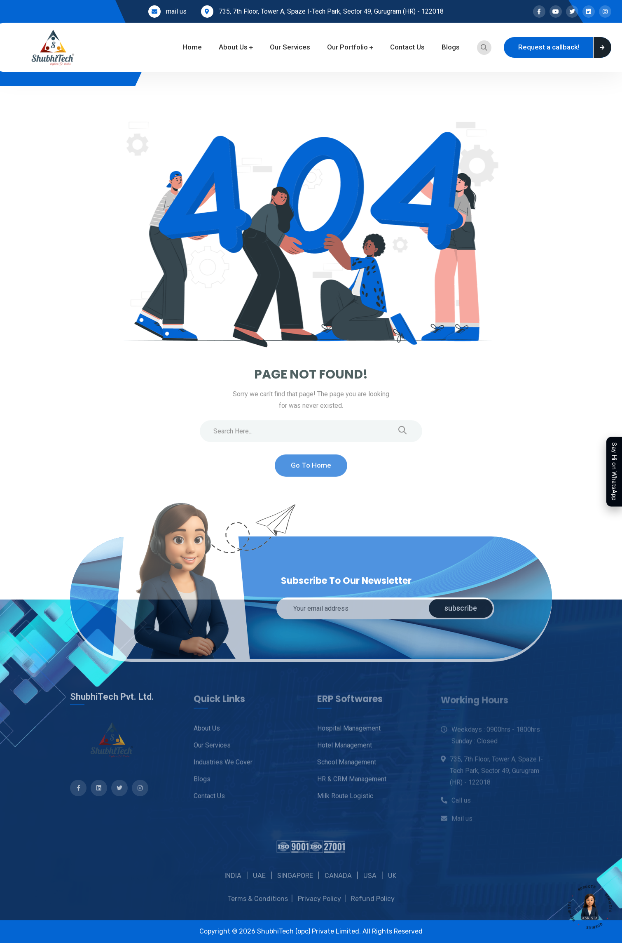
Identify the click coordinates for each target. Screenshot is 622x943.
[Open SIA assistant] (590, 907)
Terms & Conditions (258, 907)
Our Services (290, 47)
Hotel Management (344, 749)
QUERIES (597, 924)
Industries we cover (223, 765)
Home (192, 47)
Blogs (451, 47)
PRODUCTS (583, 882)
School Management (346, 765)
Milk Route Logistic (345, 799)
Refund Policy (373, 907)
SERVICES (606, 899)
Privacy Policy (319, 907)
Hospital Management (349, 732)
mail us (176, 11)
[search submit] (402, 435)
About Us (233, 47)
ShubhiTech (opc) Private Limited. (309, 931)
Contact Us (407, 47)
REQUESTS (573, 915)
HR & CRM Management (351, 782)
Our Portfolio (347, 47)
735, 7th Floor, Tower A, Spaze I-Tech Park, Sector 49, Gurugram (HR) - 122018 (331, 11)
